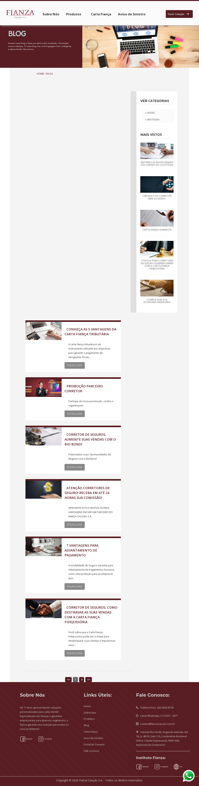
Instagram (45, 739)
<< (68, 679)
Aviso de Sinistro (132, 14)
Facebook (26, 739)
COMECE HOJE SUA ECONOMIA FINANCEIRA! (157, 301)
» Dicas (149, 112)
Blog (86, 725)
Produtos (73, 14)
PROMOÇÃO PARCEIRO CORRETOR (84, 388)
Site (177, 767)
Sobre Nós (51, 14)
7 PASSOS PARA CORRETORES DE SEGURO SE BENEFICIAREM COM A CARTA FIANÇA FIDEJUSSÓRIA (157, 264)
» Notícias (152, 119)
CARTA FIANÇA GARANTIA (156, 229)
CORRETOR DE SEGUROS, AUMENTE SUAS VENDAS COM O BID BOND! (90, 439)
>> (88, 679)
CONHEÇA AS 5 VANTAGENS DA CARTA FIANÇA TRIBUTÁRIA (90, 331)
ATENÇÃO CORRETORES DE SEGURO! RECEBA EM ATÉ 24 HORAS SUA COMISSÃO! (87, 493)
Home (87, 706)
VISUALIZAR (74, 365)
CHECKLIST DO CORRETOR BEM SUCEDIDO (157, 197)
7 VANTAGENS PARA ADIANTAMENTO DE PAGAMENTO (82, 550)
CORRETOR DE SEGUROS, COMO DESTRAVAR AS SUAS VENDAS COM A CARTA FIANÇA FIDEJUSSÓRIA (91, 614)
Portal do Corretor (94, 744)
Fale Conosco (91, 751)
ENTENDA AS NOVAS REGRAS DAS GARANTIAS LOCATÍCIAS (157, 163)
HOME (40, 73)
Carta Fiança (101, 14)
